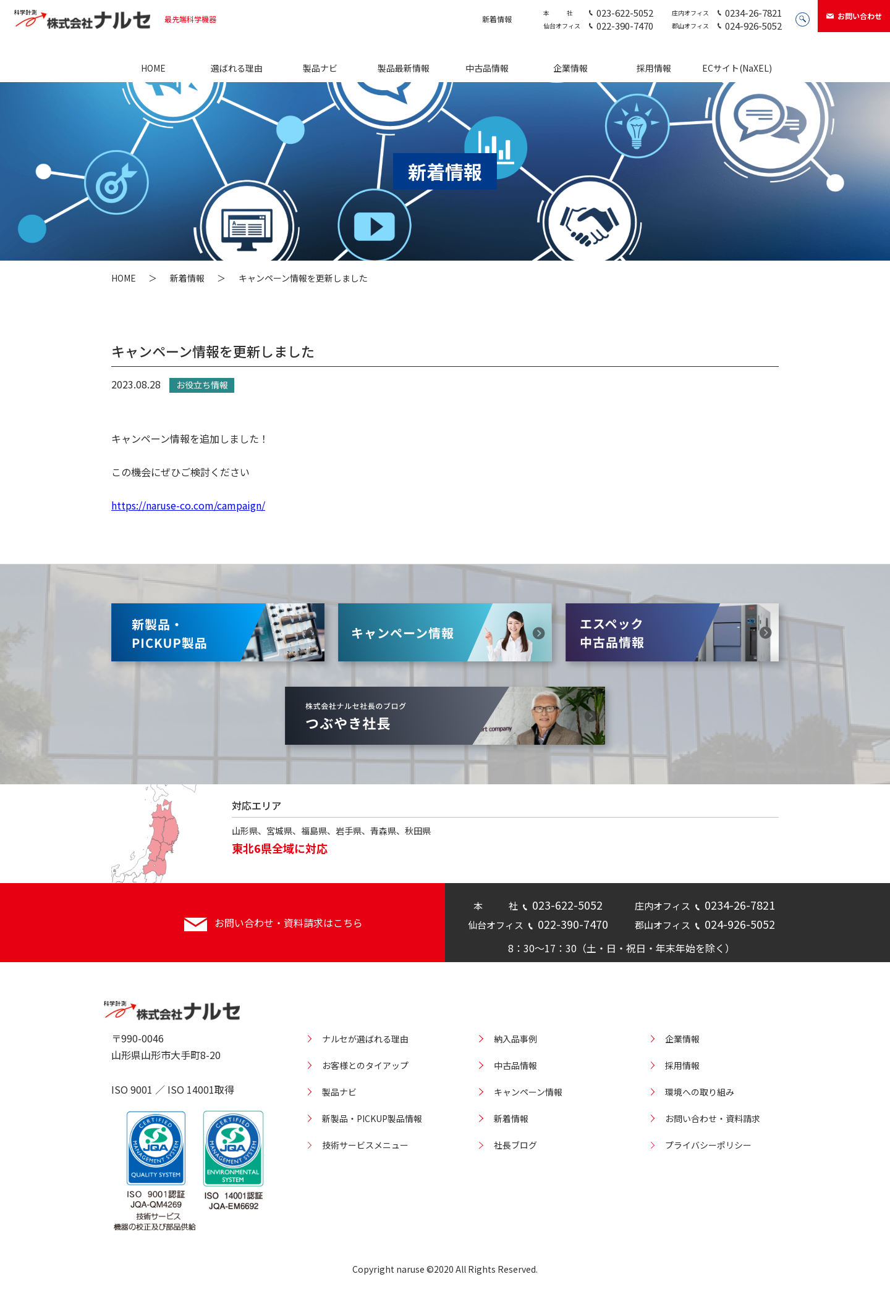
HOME (153, 68)
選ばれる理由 (237, 68)
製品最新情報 (404, 68)
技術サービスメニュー (365, 1145)
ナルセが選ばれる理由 (365, 1039)
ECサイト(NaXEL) (737, 68)
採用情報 (654, 68)
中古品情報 (487, 68)
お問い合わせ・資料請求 (712, 1118)
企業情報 (570, 68)
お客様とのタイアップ (365, 1065)
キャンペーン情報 (528, 1092)
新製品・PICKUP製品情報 (372, 1118)
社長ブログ (515, 1145)
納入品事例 (515, 1039)
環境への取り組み (699, 1092)
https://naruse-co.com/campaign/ (188, 505)
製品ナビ (320, 68)
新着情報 (497, 19)
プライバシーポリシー (708, 1145)
